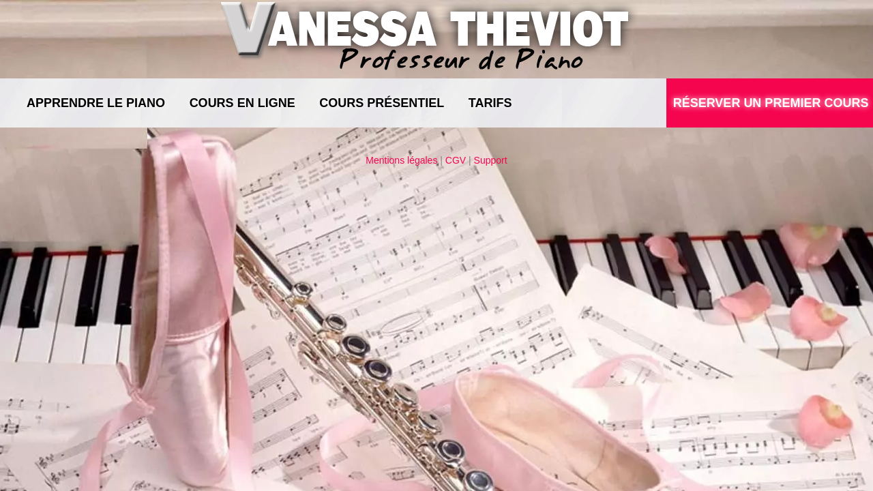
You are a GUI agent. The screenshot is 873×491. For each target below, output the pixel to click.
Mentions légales (401, 160)
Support (490, 160)
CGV (455, 160)
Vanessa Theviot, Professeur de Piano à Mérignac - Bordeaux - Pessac (430, 37)
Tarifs (490, 103)
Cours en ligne (242, 103)
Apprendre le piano (96, 103)
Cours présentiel (381, 103)
